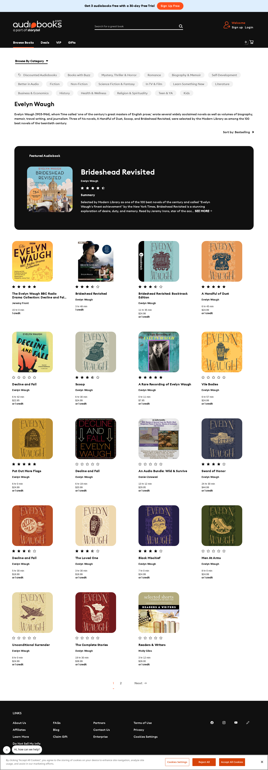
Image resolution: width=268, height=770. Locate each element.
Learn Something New (188, 84)
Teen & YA (166, 93)
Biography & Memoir (186, 75)
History (65, 93)
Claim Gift (60, 740)
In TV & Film (154, 84)
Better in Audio (28, 84)
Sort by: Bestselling (238, 132)
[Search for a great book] (139, 26)
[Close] (262, 762)
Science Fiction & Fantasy (117, 84)
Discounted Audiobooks (37, 75)
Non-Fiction (79, 84)
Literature (222, 84)
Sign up (237, 27)
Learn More (21, 740)
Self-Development (224, 75)
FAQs (56, 726)
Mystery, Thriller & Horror (119, 75)
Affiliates (19, 733)
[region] (134, 762)
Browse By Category (31, 61)
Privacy (139, 733)
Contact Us (101, 733)
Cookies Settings (146, 740)
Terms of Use (143, 726)
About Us (19, 726)
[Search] (181, 26)
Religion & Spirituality (132, 93)
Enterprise (100, 740)
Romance (154, 75)
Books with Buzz (79, 75)
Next (141, 686)
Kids (187, 93)
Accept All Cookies (232, 762)
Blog (56, 733)
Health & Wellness (93, 93)
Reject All (204, 762)
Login (249, 27)
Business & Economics (33, 93)
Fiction (55, 84)
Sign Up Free (170, 5)
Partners (99, 726)
